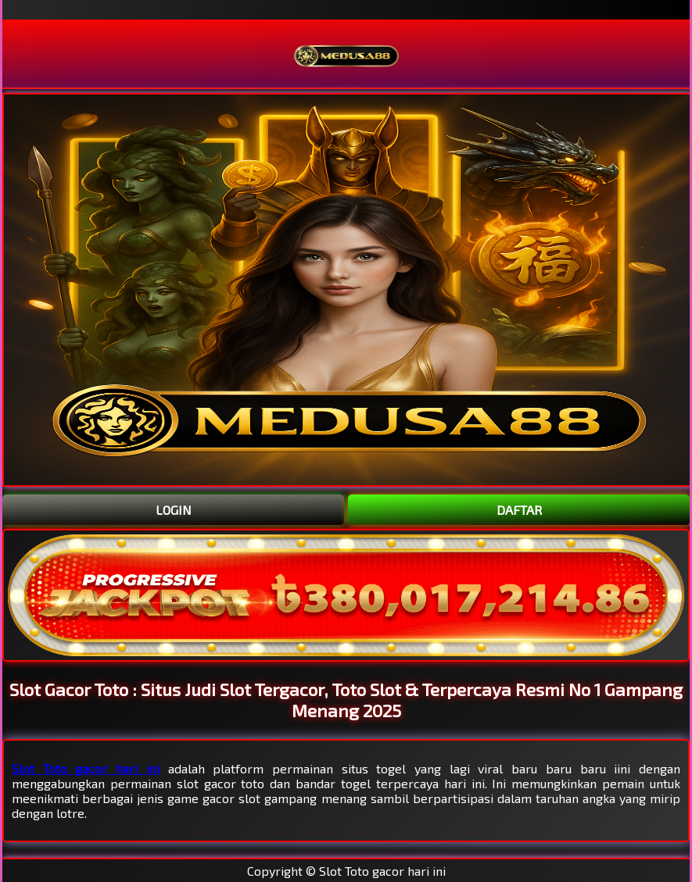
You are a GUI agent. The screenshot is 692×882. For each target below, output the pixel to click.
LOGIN (174, 509)
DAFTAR (519, 509)
